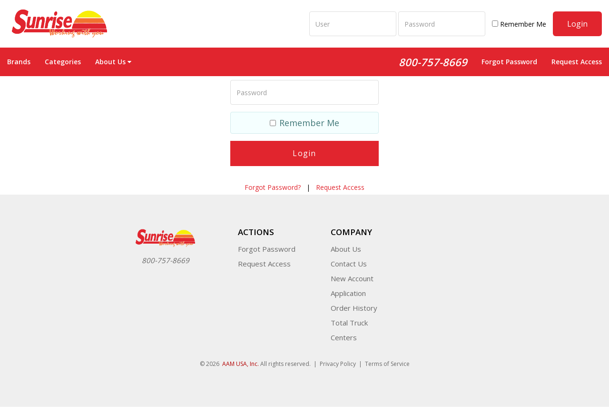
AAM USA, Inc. (240, 364)
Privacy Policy (338, 364)
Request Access (576, 61)
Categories (63, 61)
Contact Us (349, 263)
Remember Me (519, 24)
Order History (354, 308)
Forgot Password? (273, 187)
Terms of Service (387, 364)
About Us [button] (113, 61)
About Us (346, 249)
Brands (18, 61)
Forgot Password (509, 61)
